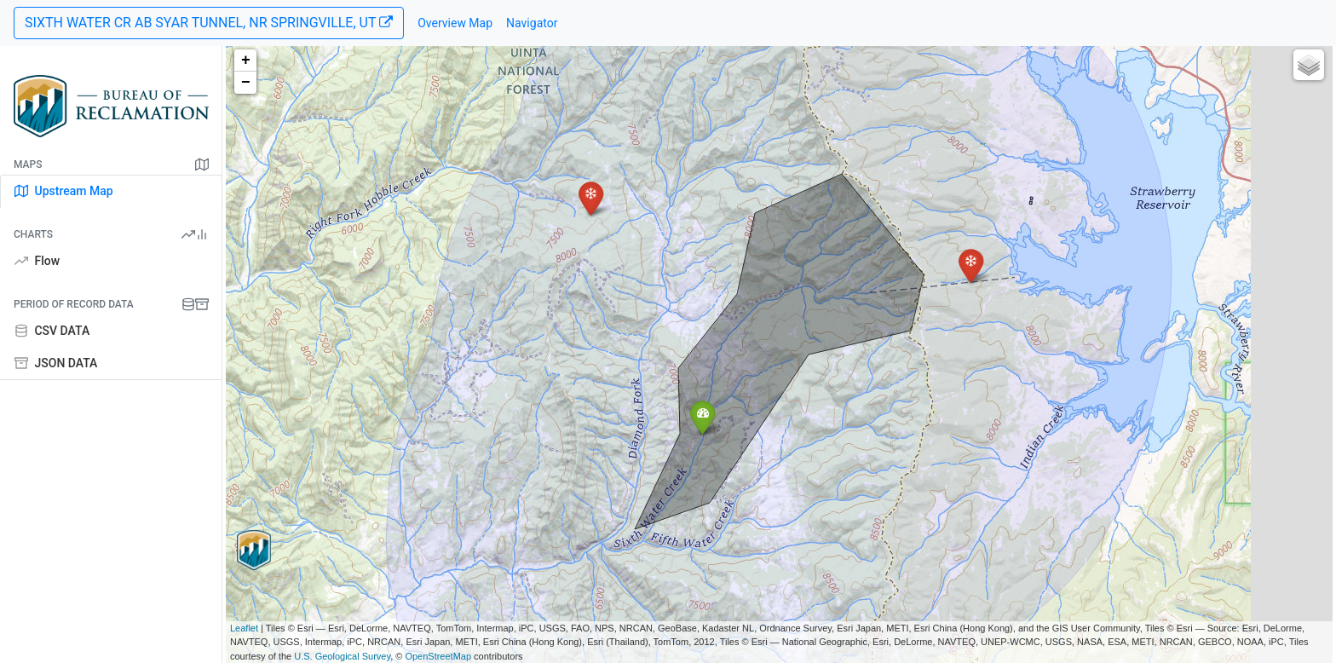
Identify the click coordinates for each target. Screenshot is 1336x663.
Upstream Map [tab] (63, 191)
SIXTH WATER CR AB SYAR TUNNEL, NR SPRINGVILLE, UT (209, 22)
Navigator (531, 23)
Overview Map (455, 23)
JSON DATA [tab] (55, 363)
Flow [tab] (37, 261)
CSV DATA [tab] (51, 330)
